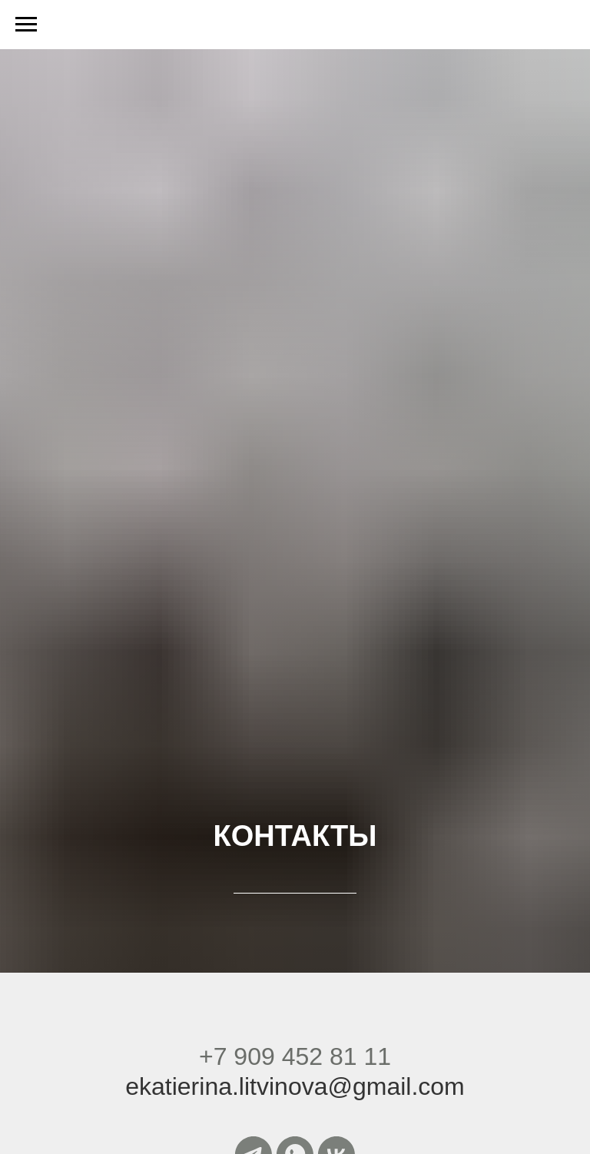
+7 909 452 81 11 (295, 1056)
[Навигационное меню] (26, 24)
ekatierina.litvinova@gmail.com (295, 1086)
